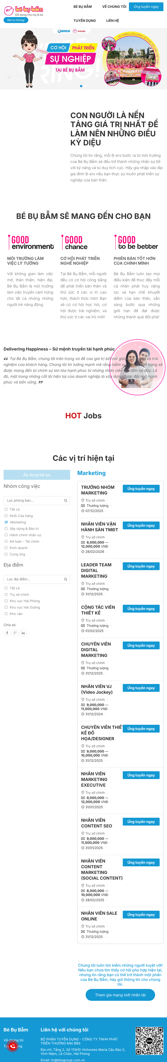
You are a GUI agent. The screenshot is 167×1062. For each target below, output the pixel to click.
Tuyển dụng (85, 21)
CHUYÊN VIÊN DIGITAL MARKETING (96, 650)
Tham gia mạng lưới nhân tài (120, 995)
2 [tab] (86, 86)
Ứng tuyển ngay (146, 7)
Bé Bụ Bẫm (83, 7)
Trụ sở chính (95, 501)
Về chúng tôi (114, 7)
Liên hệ (112, 21)
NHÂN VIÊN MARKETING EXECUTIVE (94, 779)
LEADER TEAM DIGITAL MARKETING (96, 571)
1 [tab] (81, 86)
